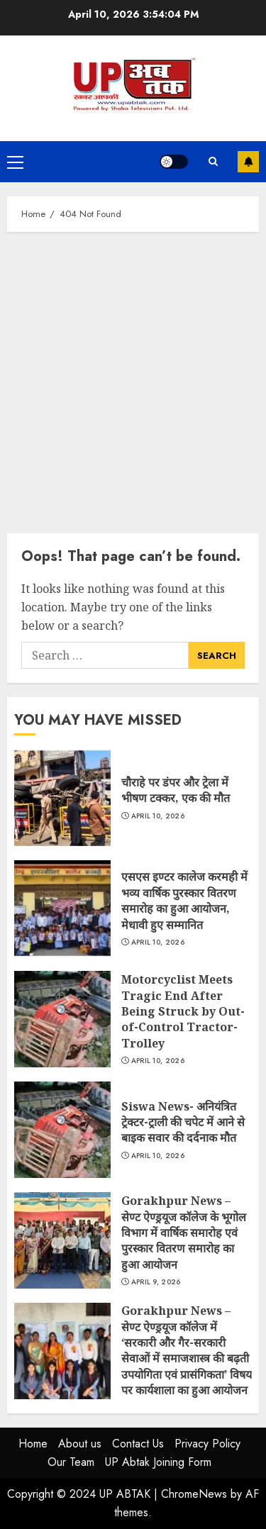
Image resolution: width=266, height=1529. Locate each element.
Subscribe (248, 161)
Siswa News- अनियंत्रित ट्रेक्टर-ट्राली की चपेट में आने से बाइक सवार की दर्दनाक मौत (62, 1130)
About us (79, 1443)
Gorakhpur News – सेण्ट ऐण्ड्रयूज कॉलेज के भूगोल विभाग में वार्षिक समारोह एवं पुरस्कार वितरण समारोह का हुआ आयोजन (62, 1240)
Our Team (71, 1462)
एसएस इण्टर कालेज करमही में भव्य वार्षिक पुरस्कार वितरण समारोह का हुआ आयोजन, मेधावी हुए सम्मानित (62, 908)
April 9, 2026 (156, 1282)
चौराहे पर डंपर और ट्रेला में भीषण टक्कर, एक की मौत (62, 798)
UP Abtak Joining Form (158, 1462)
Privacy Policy (207, 1443)
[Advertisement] (133, 379)
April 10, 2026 (157, 816)
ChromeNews (194, 1494)
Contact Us (138, 1443)
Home (33, 1443)
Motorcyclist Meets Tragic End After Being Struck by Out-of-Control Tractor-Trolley (62, 1019)
